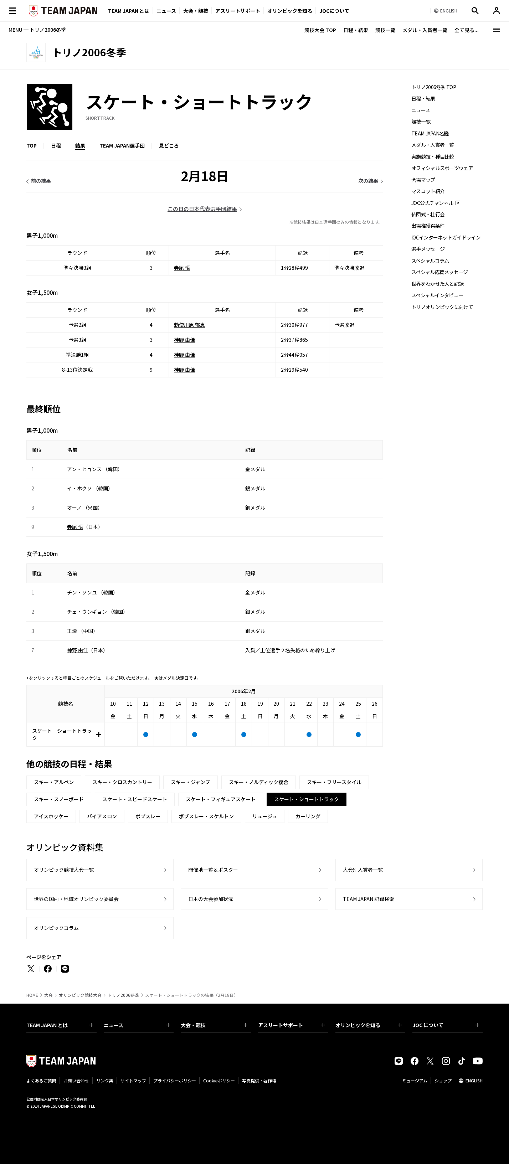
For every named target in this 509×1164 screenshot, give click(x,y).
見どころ (169, 145)
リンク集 (104, 1080)
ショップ (443, 1080)
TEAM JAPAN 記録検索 (368, 898)
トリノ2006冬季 (123, 995)
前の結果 (41, 180)
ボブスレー (147, 816)
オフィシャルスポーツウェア (442, 168)
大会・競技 (214, 1025)
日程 (56, 145)
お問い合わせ (76, 1080)
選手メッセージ (427, 249)
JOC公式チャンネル (432, 203)
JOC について (445, 1025)
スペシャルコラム (430, 260)
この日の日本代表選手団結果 (202, 208)
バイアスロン (102, 816)
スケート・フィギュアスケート (221, 799)
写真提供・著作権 (259, 1080)
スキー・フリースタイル (334, 782)
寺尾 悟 (182, 267)
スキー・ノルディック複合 (258, 782)
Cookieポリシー (219, 1080)
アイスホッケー (51, 816)
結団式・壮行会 (427, 214)
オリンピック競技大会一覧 (64, 869)
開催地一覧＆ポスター (213, 869)
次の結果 (368, 180)
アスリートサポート (237, 10)
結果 (80, 145)
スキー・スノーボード (59, 799)
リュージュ (264, 816)
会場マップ (423, 179)
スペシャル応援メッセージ (439, 272)
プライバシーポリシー (174, 1080)
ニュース (166, 10)
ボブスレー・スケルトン (206, 816)
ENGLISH (474, 1080)
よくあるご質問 (41, 1080)
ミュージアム (414, 1080)
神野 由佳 (184, 339)
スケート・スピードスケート (134, 799)
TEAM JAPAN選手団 (122, 145)
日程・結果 (355, 30)
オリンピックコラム (56, 927)
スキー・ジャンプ (190, 782)
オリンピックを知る (289, 10)
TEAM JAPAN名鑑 (430, 133)
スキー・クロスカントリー (122, 782)
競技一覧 (385, 30)
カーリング (307, 816)
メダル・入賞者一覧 (424, 30)
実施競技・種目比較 (432, 156)
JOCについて (334, 10)
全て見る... (466, 30)
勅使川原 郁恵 (189, 324)
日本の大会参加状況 (210, 898)
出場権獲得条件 (427, 225)
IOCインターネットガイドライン (445, 237)
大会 (48, 995)
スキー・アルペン (54, 782)
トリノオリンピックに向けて (442, 307)
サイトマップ (133, 1080)
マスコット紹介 (427, 191)
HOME (32, 995)
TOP (31, 145)
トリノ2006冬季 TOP (433, 87)
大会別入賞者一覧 (363, 869)
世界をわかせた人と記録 (437, 283)
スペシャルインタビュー (437, 295)
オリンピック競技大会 (80, 995)
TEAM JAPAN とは (59, 1025)
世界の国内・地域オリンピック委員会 (76, 898)
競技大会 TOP (320, 30)
